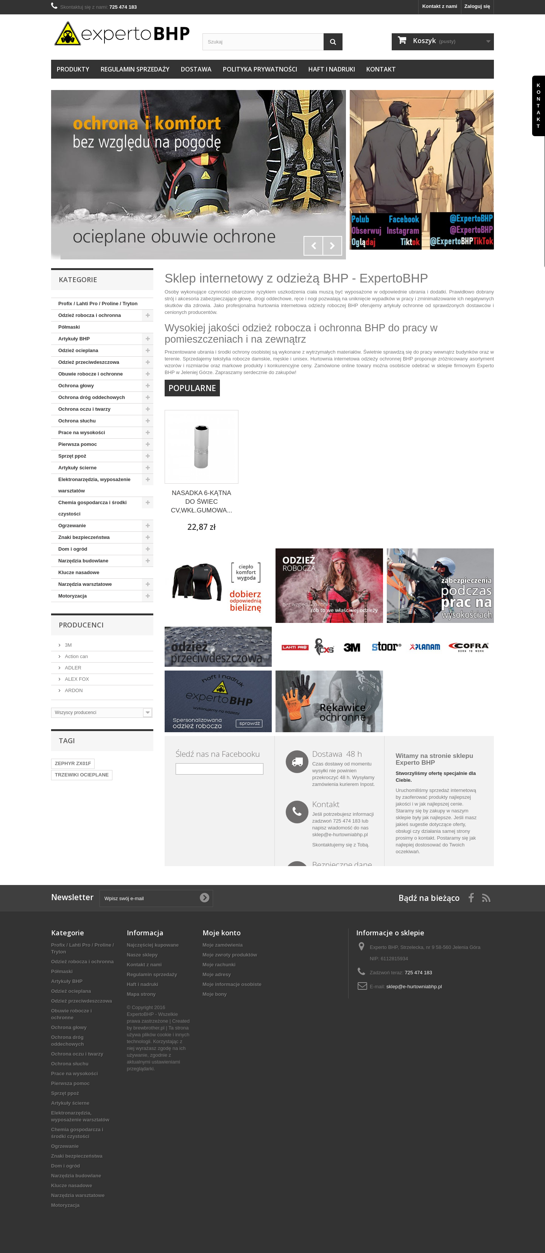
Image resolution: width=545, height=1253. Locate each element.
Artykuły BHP (74, 339)
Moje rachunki (218, 964)
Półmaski (69, 327)
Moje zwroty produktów (229, 955)
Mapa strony (141, 994)
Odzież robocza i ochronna (89, 315)
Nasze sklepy (142, 955)
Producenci (81, 624)
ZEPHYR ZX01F (73, 763)
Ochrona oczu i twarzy (84, 409)
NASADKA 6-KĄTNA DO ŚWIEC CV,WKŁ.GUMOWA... (201, 501)
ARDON (73, 690)
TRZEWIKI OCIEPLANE (82, 775)
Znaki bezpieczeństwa (84, 537)
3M (68, 645)
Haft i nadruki (331, 69)
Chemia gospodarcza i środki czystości (92, 508)
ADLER (72, 668)
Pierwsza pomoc (77, 444)
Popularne (192, 388)
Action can (76, 656)
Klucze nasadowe (78, 572)
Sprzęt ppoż (72, 456)
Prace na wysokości (81, 432)
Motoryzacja (72, 596)
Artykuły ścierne (77, 467)
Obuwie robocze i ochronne (90, 374)
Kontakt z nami (439, 6)
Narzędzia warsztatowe (85, 584)
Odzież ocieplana (78, 350)
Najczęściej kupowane (153, 945)
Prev (313, 246)
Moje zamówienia (222, 945)
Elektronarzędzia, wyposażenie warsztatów (94, 485)
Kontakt (381, 69)
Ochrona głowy (76, 385)
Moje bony (214, 994)
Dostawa (196, 69)
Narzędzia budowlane (83, 561)
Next (332, 246)
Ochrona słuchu (77, 421)
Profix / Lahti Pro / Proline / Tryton (97, 303)
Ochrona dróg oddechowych (91, 397)
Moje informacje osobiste (232, 984)
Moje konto (221, 932)
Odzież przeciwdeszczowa (88, 362)
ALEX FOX (76, 679)
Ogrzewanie (72, 525)
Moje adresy (216, 974)
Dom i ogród (72, 549)
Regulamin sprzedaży (135, 69)
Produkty (73, 69)
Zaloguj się (477, 6)
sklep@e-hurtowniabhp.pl (340, 834)
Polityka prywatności (260, 69)
